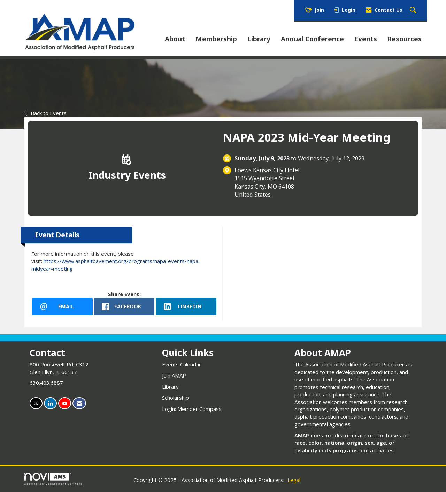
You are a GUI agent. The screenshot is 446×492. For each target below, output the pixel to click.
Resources (404, 38)
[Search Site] (414, 10)
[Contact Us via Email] (79, 403)
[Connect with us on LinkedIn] (50, 403)
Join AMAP (174, 375)
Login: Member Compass (192, 408)
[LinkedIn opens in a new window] (186, 306)
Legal (293, 479)
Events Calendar (181, 364)
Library (258, 38)
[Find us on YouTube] (64, 403)
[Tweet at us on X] (36, 403)
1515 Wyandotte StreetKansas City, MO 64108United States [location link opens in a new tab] (264, 186)
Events (365, 38)
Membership (216, 38)
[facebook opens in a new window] (124, 306)
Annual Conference (312, 38)
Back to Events (45, 113)
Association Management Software (53, 479)
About (175, 38)
